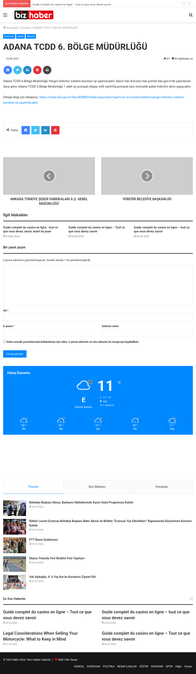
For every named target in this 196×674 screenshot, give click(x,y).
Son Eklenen (97, 487)
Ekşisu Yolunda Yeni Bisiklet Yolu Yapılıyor (57, 558)
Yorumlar (161, 487)
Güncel (31, 36)
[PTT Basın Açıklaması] (14, 545)
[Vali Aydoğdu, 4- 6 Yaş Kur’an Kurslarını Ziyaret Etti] (14, 582)
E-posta (8, 326)
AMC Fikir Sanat (67, 659)
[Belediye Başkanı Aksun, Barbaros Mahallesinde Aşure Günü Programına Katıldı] (14, 508)
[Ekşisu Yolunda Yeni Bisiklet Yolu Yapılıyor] (14, 564)
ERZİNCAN (93, 666)
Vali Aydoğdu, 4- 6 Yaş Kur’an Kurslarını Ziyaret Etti (62, 576)
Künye (188, 666)
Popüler (33, 487)
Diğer (178, 666)
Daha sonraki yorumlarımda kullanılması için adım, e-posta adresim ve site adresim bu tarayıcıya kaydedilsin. (72, 341)
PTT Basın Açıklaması (43, 539)
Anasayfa (10, 27)
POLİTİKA (108, 666)
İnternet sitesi (110, 326)
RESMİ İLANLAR (127, 666)
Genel (20, 36)
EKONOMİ (157, 666)
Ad (5, 310)
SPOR (169, 666)
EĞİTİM (143, 666)
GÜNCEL (79, 666)
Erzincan (25, 27)
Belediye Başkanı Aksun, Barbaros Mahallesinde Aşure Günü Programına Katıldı (81, 502)
